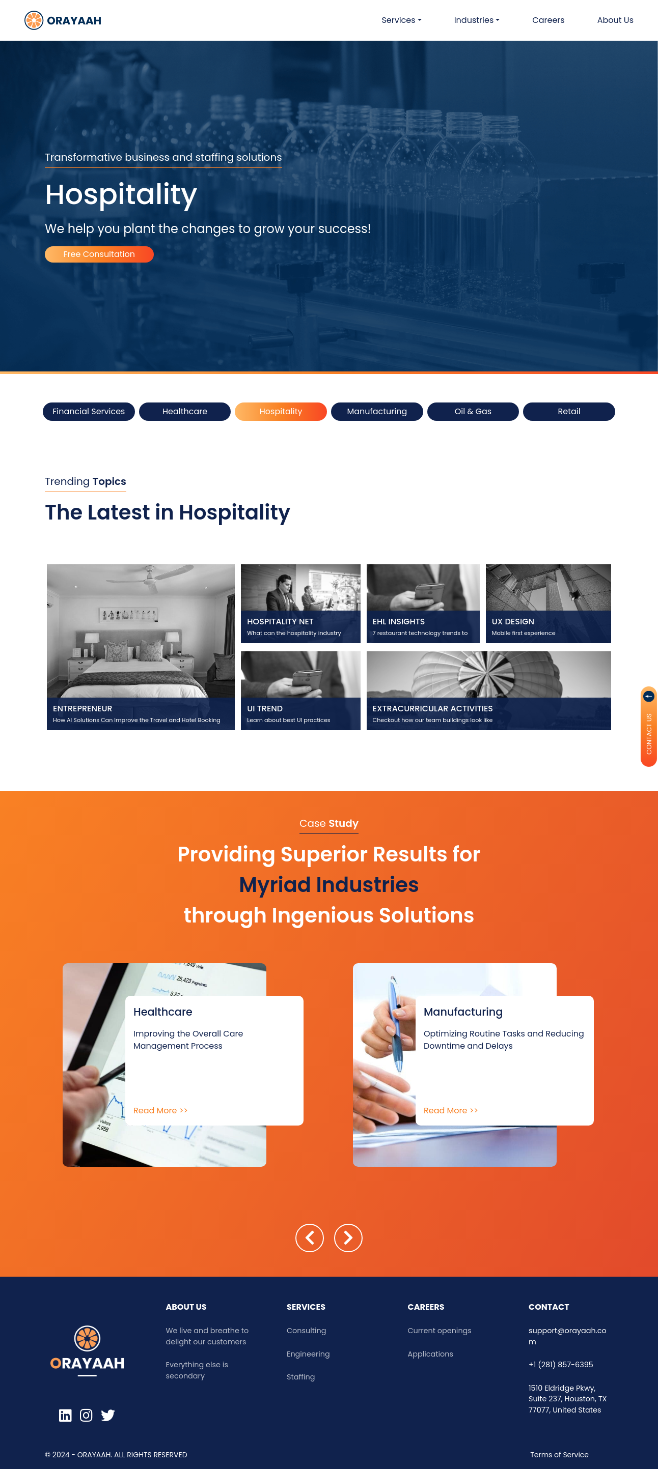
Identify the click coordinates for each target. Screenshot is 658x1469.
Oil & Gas (473, 411)
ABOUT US (186, 1307)
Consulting (306, 1331)
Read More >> (160, 1110)
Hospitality (281, 411)
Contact (549, 1307)
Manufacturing (377, 411)
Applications (430, 1354)
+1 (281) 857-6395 (561, 1365)
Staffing (301, 1377)
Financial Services (88, 411)
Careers (426, 1307)
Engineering (308, 1354)
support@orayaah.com (568, 1336)
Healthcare (184, 411)
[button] (401, 20)
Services (306, 1307)
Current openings (440, 1331)
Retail (569, 411)
